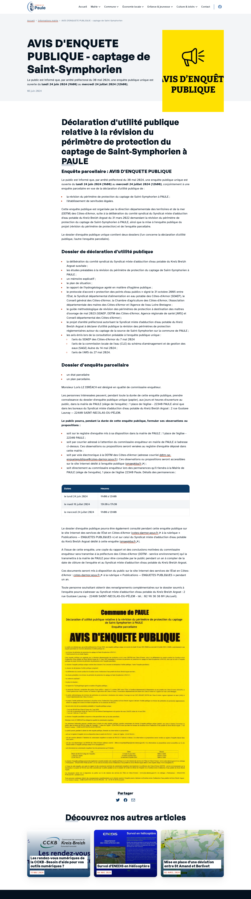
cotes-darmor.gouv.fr (146, 533)
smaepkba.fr (135, 464)
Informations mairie (48, 20)
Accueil (31, 20)
